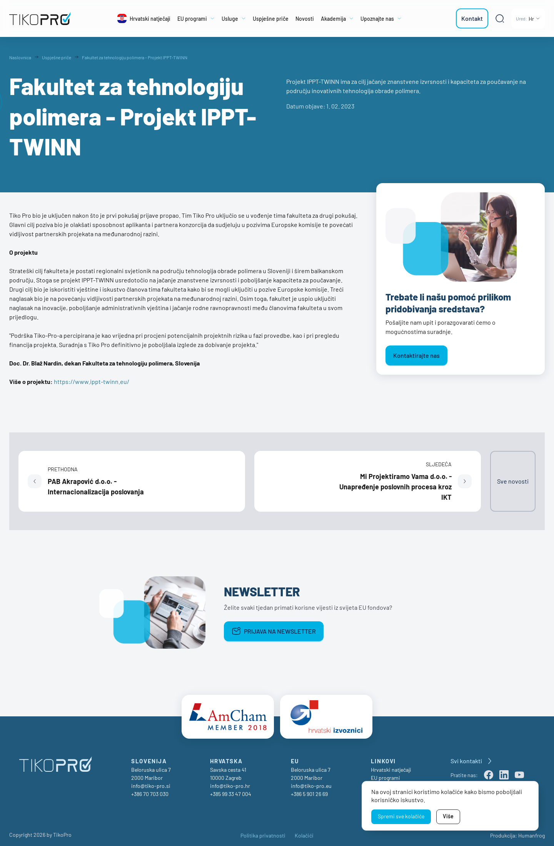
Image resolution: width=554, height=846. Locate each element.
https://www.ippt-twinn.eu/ (91, 381)
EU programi (385, 774)
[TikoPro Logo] (44, 18)
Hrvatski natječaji (391, 766)
